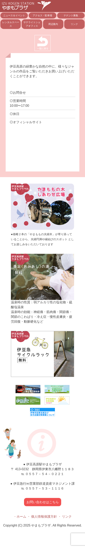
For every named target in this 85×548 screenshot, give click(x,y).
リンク (74, 24)
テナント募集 (71, 15)
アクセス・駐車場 (42, 15)
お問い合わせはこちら (42, 502)
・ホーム (19, 516)
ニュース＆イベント (14, 15)
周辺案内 (53, 24)
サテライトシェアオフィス (31, 24)
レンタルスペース (10, 24)
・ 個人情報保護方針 (42, 516)
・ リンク (65, 516)
